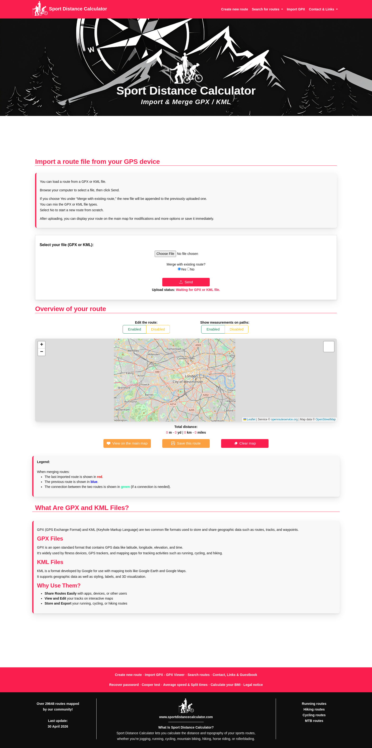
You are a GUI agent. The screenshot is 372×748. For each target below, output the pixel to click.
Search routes (199, 675)
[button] (41, 345)
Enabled (134, 329)
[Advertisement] (186, 139)
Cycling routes (314, 715)
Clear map (245, 443)
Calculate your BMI (226, 685)
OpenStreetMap (326, 419)
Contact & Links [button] (322, 9)
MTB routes (314, 721)
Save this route (185, 443)
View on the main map (127, 443)
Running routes (314, 704)
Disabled (158, 329)
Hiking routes (314, 709)
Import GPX (296, 9)
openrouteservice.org (284, 419)
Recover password (124, 685)
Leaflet (249, 419)
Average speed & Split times (185, 685)
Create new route (234, 9)
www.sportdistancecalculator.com (186, 717)
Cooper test (151, 685)
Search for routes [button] (266, 9)
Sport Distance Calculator (69, 9)
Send (186, 282)
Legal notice (253, 685)
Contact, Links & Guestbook (235, 675)
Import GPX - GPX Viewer (165, 675)
